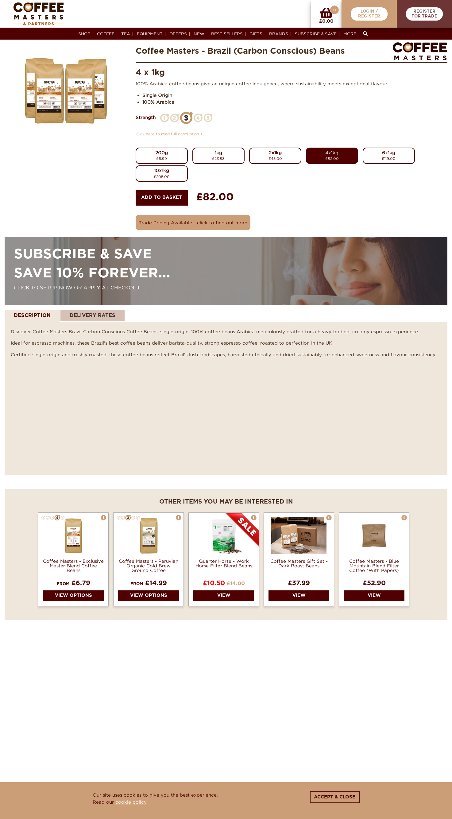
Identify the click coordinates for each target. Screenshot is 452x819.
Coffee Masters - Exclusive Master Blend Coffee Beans (73, 566)
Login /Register (369, 14)
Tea (125, 34)
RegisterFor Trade (424, 14)
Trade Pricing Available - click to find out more (193, 222)
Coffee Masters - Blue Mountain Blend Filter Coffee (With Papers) (374, 566)
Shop (84, 34)
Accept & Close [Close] (334, 797)
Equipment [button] (150, 34)
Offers (178, 34)
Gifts (255, 34)
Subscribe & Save (316, 34)
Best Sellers (227, 34)
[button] (103, 518)
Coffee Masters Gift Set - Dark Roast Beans (299, 563)
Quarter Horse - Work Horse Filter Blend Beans (223, 563)
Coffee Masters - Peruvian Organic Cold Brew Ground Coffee (148, 566)
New (199, 34)
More (349, 34)
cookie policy (131, 801)
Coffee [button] (105, 34)
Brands (278, 34)
